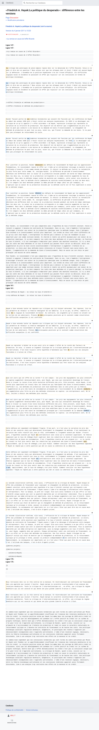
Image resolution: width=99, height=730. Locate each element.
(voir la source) (46, 26)
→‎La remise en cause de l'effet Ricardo (20, 39)
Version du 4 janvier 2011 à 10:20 (18, 31)
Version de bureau (32, 710)
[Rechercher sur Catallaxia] (42, 3)
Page (8, 18)
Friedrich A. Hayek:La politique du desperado (23, 26)
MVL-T (12, 716)
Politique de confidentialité (14, 710)
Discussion (14, 18)
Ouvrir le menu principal (3, 4)
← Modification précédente (15, 20)
